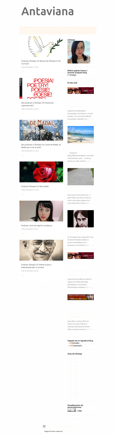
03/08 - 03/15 (72, 373)
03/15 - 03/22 (72, 369)
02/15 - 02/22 (73, 385)
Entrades (74, 343)
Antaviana (47, 11)
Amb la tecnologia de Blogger (58, 426)
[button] (60, 72)
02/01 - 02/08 (73, 393)
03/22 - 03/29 (72, 366)
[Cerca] (95, 7)
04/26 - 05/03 (73, 358)
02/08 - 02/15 (73, 389)
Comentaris (76, 345)
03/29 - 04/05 (73, 362)
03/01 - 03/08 (72, 377)
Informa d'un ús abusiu (77, 419)
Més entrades (41, 287)
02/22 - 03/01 (72, 381)
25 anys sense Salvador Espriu (78, 106)
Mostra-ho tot (27, 32)
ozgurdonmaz (67, 431)
